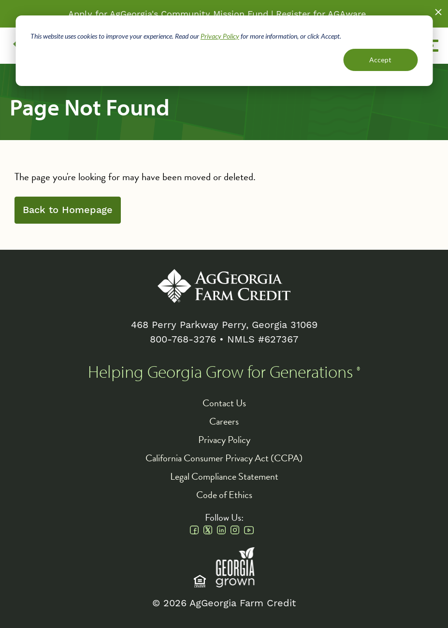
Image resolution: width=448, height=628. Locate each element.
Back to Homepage (68, 210)
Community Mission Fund (214, 14)
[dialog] (224, 50)
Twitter (207, 530)
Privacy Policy (220, 36)
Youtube (249, 530)
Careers (224, 421)
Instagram (235, 530)
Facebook (194, 530)
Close (438, 12)
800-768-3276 (183, 339)
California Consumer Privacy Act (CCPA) (224, 458)
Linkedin (221, 530)
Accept (380, 60)
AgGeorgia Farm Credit (224, 286)
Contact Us (224, 403)
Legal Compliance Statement (224, 476)
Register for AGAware (321, 14)
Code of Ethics (224, 494)
